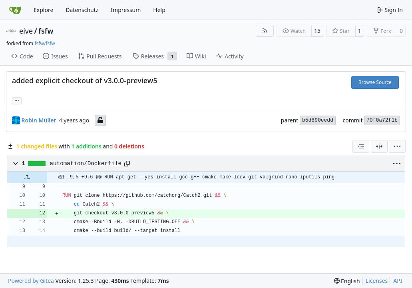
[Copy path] (127, 163)
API (397, 280)
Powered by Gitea (31, 280)
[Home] (15, 10)
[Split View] (379, 146)
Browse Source (375, 82)
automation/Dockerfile (86, 163)
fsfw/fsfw (44, 43)
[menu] (397, 146)
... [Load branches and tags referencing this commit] (16, 100)
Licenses (377, 280)
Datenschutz (82, 10)
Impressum (126, 10)
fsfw (45, 31)
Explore (43, 10)
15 (317, 30)
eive (26, 31)
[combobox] (360, 146)
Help (159, 10)
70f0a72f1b (382, 120)
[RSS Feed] (265, 31)
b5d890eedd (317, 120)
